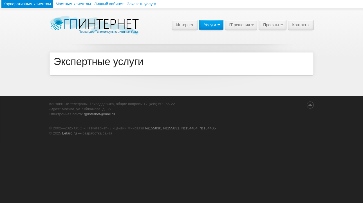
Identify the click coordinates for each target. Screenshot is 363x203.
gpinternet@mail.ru (99, 114)
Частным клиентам (73, 4)
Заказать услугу (141, 4)
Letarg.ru (69, 133)
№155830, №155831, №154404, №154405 (180, 128)
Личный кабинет (109, 4)
